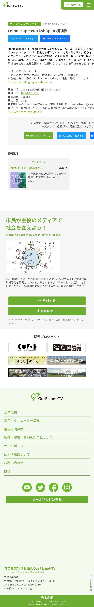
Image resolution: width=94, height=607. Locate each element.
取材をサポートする (38, 135)
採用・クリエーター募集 (22, 420)
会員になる (47, 311)
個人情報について (17, 454)
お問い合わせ (14, 462)
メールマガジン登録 (47, 499)
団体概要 (10, 412)
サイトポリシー (15, 446)
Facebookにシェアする (55, 38)
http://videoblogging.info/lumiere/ (30, 82)
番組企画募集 (14, 429)
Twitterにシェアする (23, 38)
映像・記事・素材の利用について (28, 437)
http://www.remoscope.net (25, 111)
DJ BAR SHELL (30, 93)
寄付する (73, 5)
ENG (7, 471)
